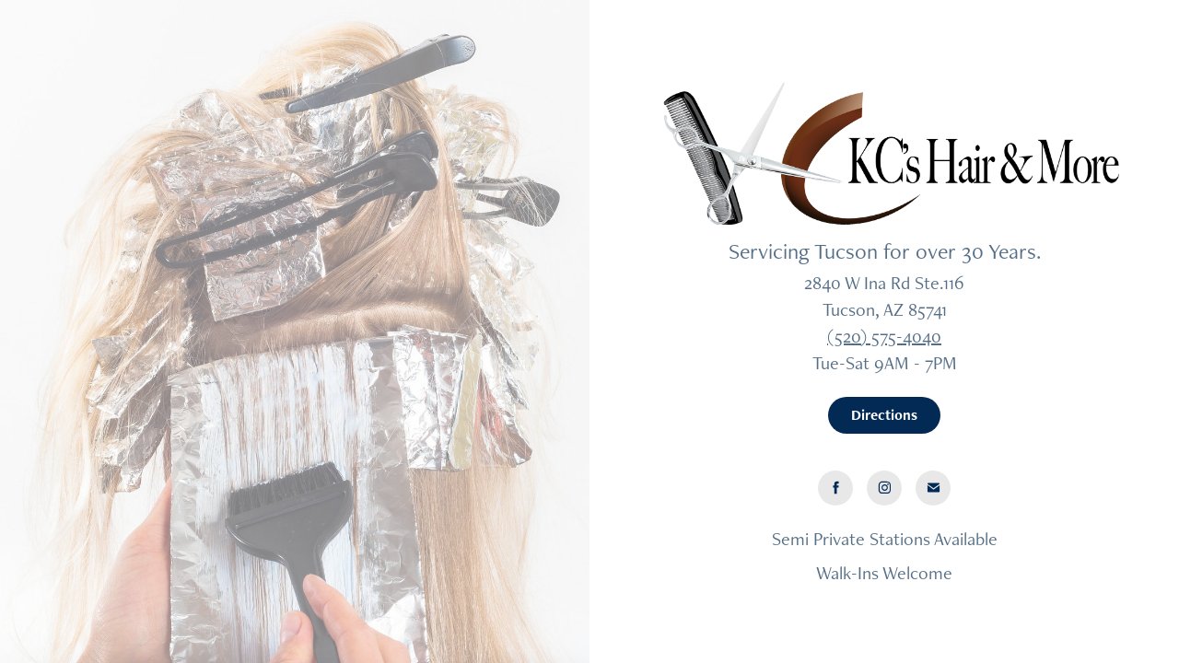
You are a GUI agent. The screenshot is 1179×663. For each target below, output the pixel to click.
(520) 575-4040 (884, 336)
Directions (884, 415)
